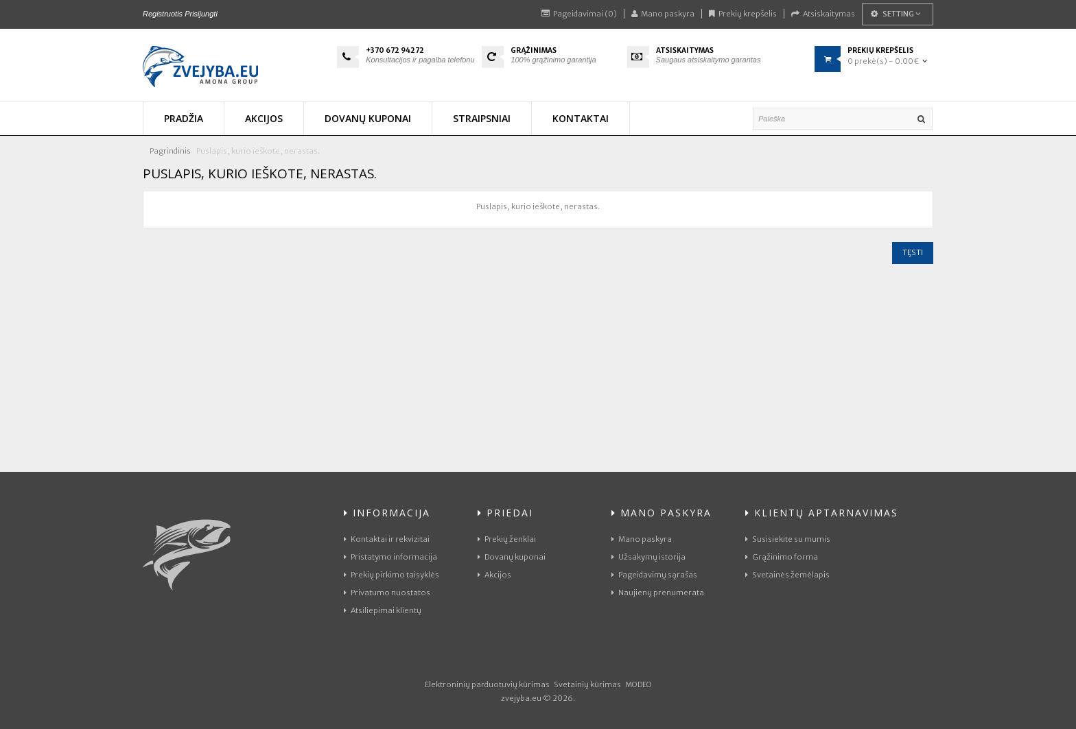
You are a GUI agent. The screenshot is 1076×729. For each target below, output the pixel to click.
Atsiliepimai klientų (382, 610)
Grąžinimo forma (781, 557)
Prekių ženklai (507, 539)
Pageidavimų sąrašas (654, 574)
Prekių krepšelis (743, 14)
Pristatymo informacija (390, 557)
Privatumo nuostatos (387, 592)
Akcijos (494, 574)
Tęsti (912, 252)
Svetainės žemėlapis (787, 574)
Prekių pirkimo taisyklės (391, 574)
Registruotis (163, 14)
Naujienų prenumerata (657, 592)
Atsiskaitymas (823, 14)
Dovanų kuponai (512, 557)
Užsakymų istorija (648, 557)
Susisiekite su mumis (787, 539)
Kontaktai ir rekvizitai (387, 539)
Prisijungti (201, 14)
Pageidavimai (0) (579, 14)
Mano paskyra (662, 14)
